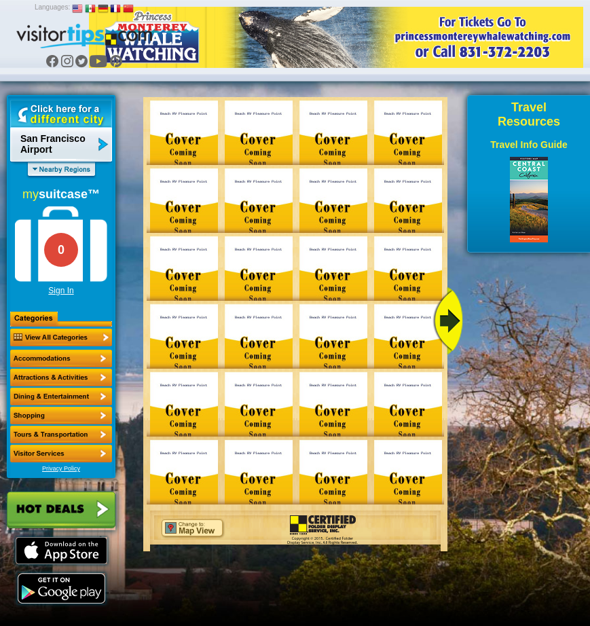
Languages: (52, 7)
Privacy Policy (61, 468)
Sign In (60, 290)
